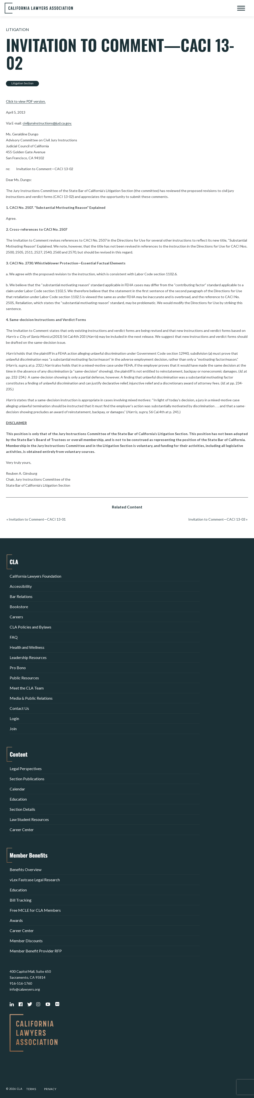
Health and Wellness (27, 647)
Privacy (50, 1089)
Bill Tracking (21, 900)
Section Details (22, 809)
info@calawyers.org (25, 989)
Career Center (22, 829)
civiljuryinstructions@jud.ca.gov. (47, 123)
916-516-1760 (21, 983)
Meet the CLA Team (27, 688)
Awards (16, 920)
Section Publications (27, 778)
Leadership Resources (28, 657)
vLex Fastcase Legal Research (35, 879)
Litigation (17, 29)
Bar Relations (21, 596)
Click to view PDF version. (26, 101)
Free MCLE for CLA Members (35, 910)
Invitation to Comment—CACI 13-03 (216, 519)
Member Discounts (26, 940)
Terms (31, 1089)
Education (18, 799)
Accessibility (21, 586)
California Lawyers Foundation (35, 576)
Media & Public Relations (31, 698)
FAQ (14, 637)
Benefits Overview (25, 869)
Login (14, 718)
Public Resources (24, 677)
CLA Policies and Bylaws (30, 627)
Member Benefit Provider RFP (36, 950)
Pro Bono (18, 667)
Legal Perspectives (26, 768)
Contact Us (19, 708)
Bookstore (19, 606)
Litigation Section (22, 83)
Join (13, 728)
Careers (16, 616)
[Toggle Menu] (241, 8)
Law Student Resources (29, 819)
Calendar (17, 788)
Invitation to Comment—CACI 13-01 (37, 519)
